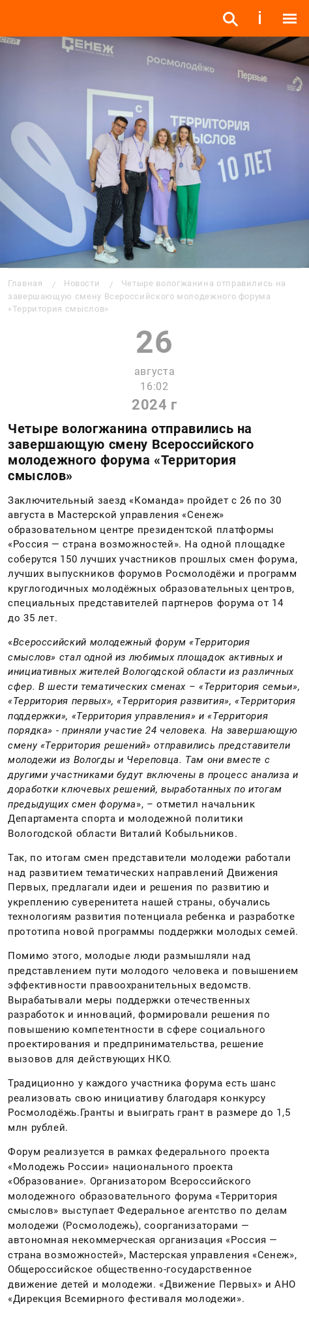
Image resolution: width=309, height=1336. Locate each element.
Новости (82, 283)
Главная (25, 283)
